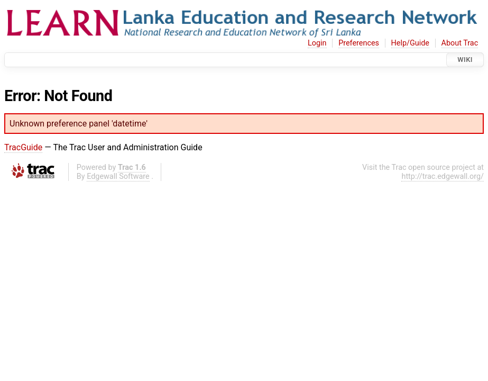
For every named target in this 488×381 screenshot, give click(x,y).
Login (317, 43)
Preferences (358, 43)
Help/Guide (410, 43)
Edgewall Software (118, 176)
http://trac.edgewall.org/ (442, 176)
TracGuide (23, 147)
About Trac (459, 43)
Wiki (465, 60)
